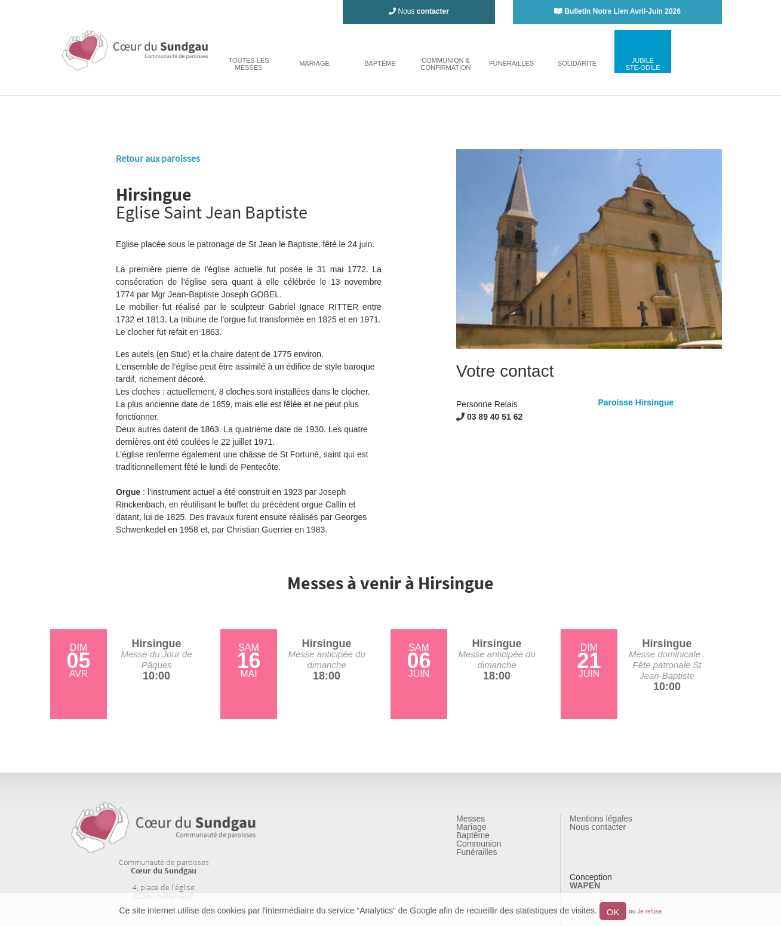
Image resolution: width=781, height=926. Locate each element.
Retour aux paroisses (158, 158)
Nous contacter (598, 827)
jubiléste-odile (642, 64)
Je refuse (649, 911)
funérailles (511, 63)
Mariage (471, 827)
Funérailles (476, 852)
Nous (419, 11)
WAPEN (585, 885)
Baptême (473, 835)
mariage (314, 63)
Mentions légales (601, 818)
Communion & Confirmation (445, 64)
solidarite (577, 63)
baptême (380, 63)
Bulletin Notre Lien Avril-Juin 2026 (622, 11)
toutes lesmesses (248, 64)
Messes (470, 818)
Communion (478, 843)
